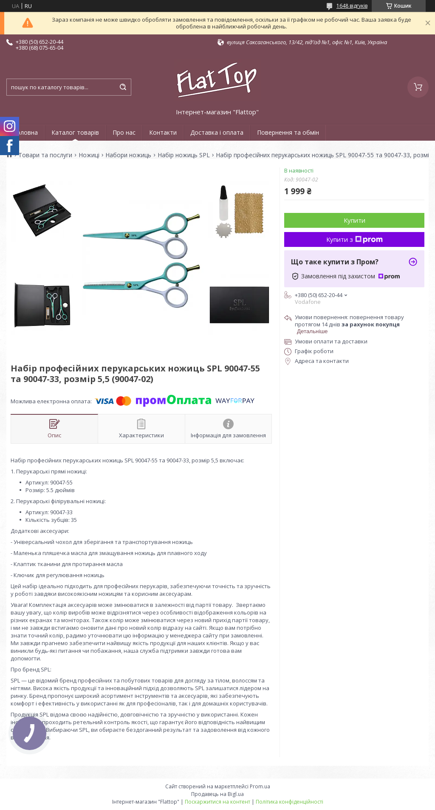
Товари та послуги (45, 155)
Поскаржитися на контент (217, 801)
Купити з (354, 239)
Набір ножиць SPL (184, 155)
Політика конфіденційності (289, 801)
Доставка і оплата (216, 132)
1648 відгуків (351, 5)
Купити (354, 220)
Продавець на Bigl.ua (217, 794)
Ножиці (89, 155)
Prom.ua (260, 786)
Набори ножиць (128, 155)
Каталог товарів (75, 132)
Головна (25, 132)
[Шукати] (122, 87)
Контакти (163, 132)
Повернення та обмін (288, 132)
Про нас (124, 132)
